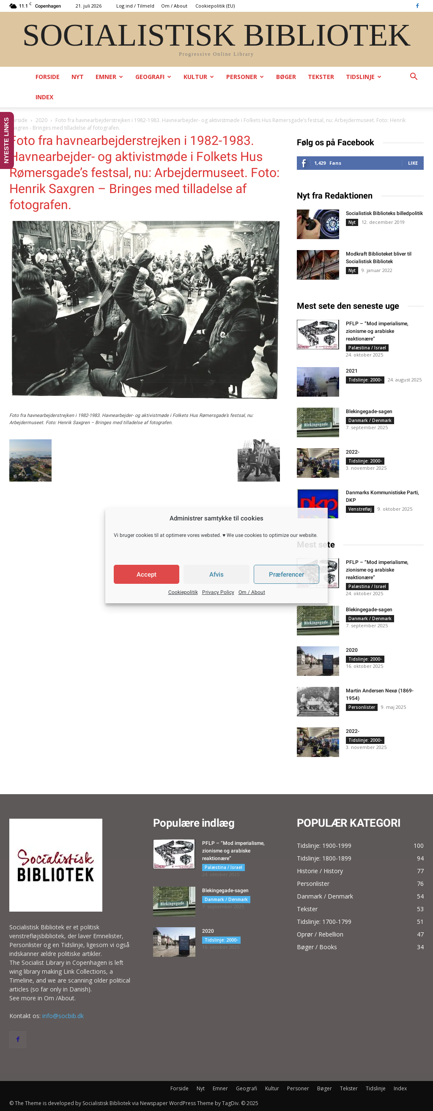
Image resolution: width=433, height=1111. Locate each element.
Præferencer (286, 574)
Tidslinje (363, 77)
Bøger (286, 77)
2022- (352, 452)
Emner (109, 77)
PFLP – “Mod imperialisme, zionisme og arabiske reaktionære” (377, 331)
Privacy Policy (218, 592)
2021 (352, 371)
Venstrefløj (360, 509)
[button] (413, 78)
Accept (146, 574)
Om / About (251, 592)
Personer (245, 77)
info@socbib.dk (63, 1016)
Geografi (153, 77)
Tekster (321, 77)
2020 (41, 120)
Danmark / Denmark (370, 420)
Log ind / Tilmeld (135, 6)
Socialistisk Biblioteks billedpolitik (384, 213)
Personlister (361, 707)
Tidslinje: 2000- (365, 380)
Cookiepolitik (183, 592)
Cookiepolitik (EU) (215, 6)
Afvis (216, 574)
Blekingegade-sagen (369, 411)
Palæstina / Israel (367, 348)
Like (413, 163)
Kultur (199, 77)
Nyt (77, 77)
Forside (48, 77)
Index (44, 97)
